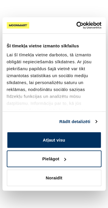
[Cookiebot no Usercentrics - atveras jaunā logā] (76, 25)
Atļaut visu (54, 139)
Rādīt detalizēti (74, 121)
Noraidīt (54, 177)
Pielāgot (54, 158)
